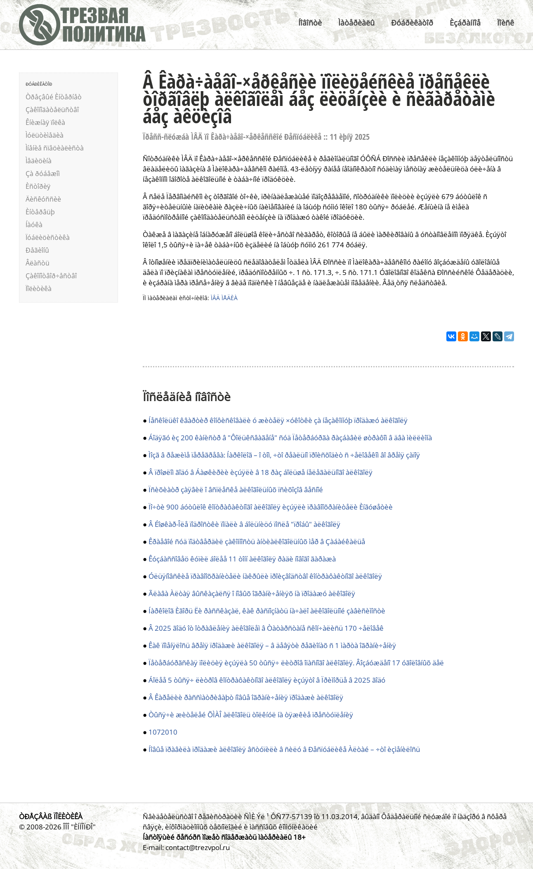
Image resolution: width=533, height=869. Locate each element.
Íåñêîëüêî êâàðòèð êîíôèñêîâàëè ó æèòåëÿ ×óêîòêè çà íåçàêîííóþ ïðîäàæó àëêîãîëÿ (278, 420)
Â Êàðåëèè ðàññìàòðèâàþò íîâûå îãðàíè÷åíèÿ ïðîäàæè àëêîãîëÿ (246, 697)
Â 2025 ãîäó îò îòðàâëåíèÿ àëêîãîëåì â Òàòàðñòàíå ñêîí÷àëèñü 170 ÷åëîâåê (266, 628)
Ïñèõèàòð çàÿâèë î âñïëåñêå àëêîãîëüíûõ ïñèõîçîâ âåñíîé (236, 489)
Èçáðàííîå (465, 23)
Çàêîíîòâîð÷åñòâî (51, 275)
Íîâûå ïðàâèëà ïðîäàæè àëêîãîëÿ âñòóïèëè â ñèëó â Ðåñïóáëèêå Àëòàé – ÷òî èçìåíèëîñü (284, 749)
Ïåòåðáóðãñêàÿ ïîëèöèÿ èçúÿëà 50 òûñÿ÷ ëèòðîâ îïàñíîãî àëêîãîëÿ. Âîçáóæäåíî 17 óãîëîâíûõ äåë (296, 662)
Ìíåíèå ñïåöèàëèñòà (55, 148)
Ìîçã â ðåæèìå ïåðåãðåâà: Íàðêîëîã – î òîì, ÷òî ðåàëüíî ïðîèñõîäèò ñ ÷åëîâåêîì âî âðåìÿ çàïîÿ (284, 455)
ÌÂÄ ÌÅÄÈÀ (224, 298)
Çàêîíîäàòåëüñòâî (52, 109)
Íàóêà (34, 224)
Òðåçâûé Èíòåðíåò (54, 96)
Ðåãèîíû (37, 250)
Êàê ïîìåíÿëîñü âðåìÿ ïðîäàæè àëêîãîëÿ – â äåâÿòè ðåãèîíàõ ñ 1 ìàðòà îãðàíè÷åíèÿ (272, 645)
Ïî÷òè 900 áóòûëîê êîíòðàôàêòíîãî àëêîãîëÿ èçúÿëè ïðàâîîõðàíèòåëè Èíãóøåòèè (271, 507)
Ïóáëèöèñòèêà (48, 237)
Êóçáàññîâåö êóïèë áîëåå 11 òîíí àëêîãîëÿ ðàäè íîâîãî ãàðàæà (242, 559)
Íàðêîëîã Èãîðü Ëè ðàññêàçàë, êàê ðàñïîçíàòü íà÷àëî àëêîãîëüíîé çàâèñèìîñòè (267, 610)
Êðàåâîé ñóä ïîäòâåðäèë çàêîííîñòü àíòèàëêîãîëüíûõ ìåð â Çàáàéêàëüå (257, 541)
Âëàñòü (38, 263)
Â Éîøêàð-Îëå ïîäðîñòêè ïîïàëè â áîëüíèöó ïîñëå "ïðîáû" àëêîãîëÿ (244, 524)
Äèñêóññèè (43, 199)
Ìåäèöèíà (39, 160)
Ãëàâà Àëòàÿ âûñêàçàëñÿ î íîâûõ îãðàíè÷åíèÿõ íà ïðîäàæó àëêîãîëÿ (252, 593)
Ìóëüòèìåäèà (45, 135)
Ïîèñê (505, 23)
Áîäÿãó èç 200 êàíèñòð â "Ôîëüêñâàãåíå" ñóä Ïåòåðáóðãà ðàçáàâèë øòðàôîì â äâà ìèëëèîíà (290, 437)
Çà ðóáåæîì (43, 173)
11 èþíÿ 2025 (350, 136)
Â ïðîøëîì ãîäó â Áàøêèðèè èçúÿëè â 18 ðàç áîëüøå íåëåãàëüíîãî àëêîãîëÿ (261, 472)
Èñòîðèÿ (38, 186)
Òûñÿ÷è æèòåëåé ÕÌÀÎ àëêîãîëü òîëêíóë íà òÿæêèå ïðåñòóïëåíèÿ (251, 714)
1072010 (163, 732)
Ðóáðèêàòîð (412, 23)
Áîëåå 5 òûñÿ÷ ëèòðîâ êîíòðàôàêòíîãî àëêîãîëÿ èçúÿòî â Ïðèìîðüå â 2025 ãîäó (267, 680)
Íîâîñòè (310, 23)
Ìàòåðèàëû (356, 23)
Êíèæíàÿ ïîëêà (45, 122)
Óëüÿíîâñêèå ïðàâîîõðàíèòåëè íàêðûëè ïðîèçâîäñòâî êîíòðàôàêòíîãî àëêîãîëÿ (265, 576)
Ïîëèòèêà (39, 288)
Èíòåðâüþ (40, 211)
